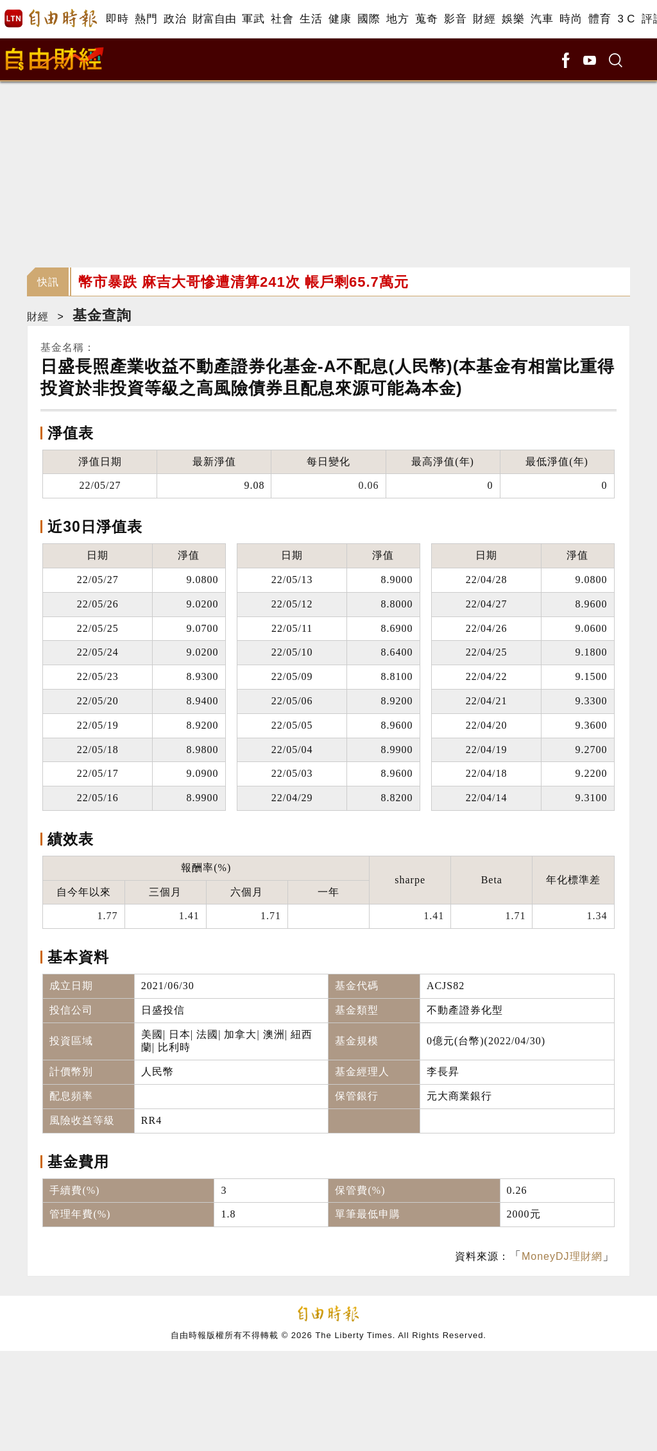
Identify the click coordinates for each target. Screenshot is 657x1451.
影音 (455, 19)
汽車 (542, 19)
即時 (117, 19)
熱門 (146, 19)
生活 (311, 19)
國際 (368, 19)
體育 (599, 19)
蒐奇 (426, 19)
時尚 (570, 19)
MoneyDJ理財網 (562, 1256)
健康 (339, 19)
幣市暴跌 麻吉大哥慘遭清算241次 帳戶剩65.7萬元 (243, 282)
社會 (282, 19)
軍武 (253, 19)
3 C (626, 19)
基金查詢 (102, 315)
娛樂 (513, 19)
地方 (397, 19)
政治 (175, 19)
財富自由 (213, 19)
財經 (484, 19)
